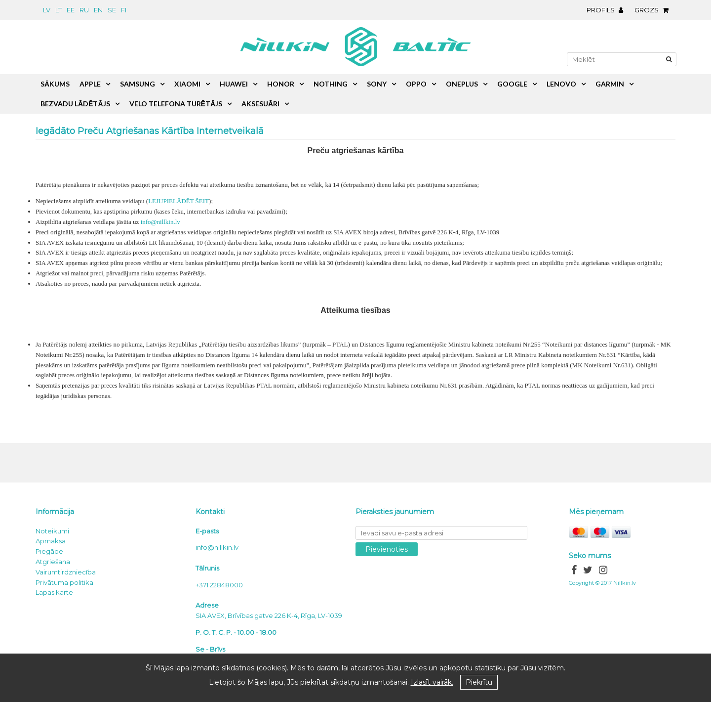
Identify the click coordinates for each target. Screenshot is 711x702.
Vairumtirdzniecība (66, 572)
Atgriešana (53, 562)
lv (46, 10)
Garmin (609, 84)
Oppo (416, 84)
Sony (377, 84)
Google (512, 84)
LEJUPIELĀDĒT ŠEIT (178, 201)
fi (123, 10)
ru (84, 10)
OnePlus (462, 84)
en (98, 10)
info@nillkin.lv (160, 221)
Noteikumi (52, 531)
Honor (280, 84)
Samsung (137, 84)
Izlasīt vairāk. (432, 682)
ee (71, 10)
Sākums (55, 84)
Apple (90, 84)
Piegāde (49, 551)
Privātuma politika (64, 582)
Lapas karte (54, 592)
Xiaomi (187, 84)
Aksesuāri (260, 103)
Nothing (331, 84)
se (112, 10)
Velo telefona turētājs (175, 103)
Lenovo (561, 84)
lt (58, 10)
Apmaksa (51, 541)
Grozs (653, 10)
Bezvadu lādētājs (75, 103)
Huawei (234, 84)
